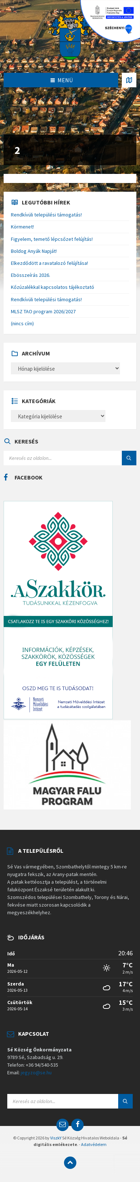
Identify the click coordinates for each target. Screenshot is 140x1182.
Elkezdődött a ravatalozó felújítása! (49, 263)
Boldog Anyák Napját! (34, 251)
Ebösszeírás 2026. (30, 275)
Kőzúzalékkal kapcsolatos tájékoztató (52, 287)
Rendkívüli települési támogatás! (46, 214)
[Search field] (70, 458)
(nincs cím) (22, 323)
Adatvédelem (94, 1144)
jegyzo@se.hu (36, 1072)
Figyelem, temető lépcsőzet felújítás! (52, 239)
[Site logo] (70, 35)
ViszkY (55, 1138)
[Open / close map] (129, 80)
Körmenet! (22, 226)
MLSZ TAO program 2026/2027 (43, 311)
